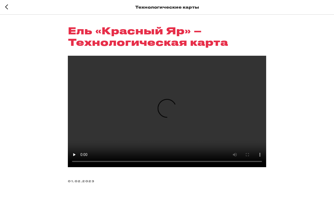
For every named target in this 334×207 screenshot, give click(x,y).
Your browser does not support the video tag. (167, 111)
